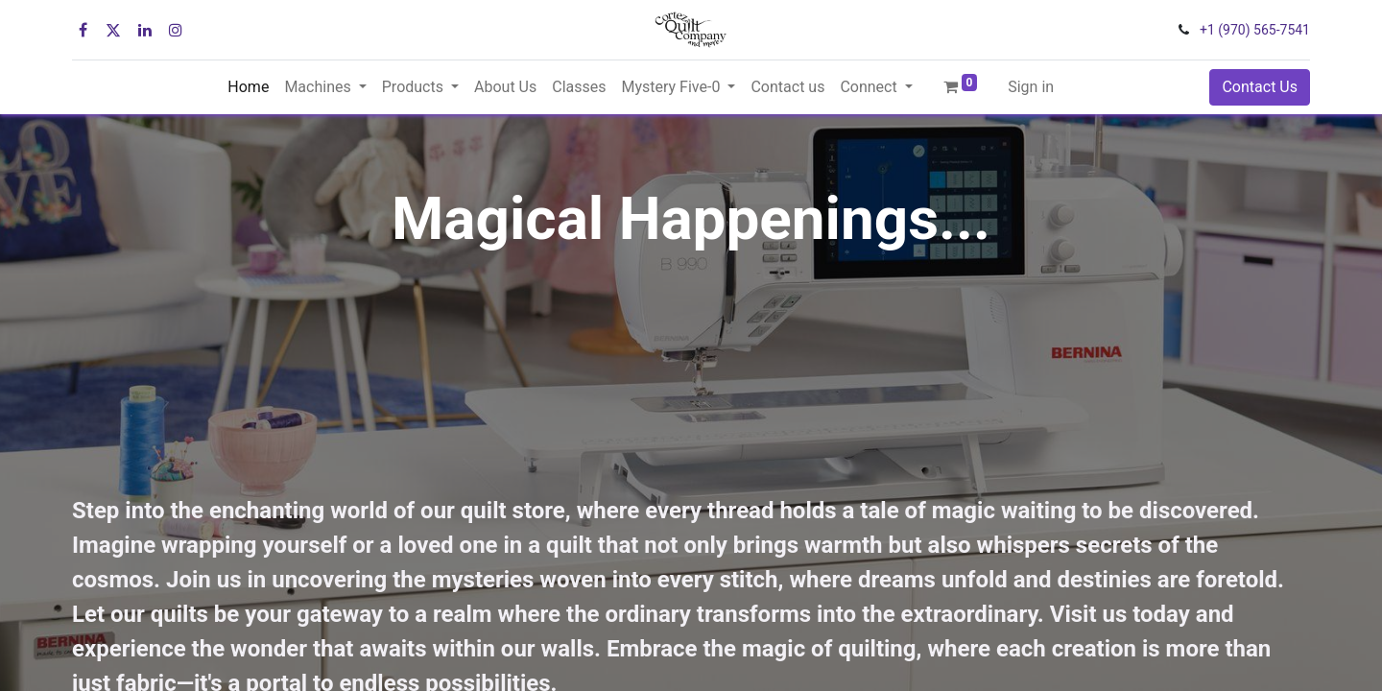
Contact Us (1260, 87)
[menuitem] (248, 87)
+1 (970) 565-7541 (1255, 29)
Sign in (1031, 87)
